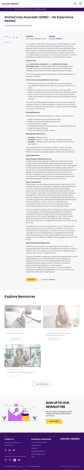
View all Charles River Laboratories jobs (18, 25)
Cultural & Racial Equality (39, 442)
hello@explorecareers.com (13, 442)
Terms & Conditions (10, 466)
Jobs (11, 9)
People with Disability (38, 451)
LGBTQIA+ (34, 448)
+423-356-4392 (9, 445)
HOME (6, 9)
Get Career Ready (14, 342)
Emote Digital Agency (34, 466)
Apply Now (31, 279)
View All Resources (42, 384)
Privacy (19, 466)
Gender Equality (36, 445)
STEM (33, 457)
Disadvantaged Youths (38, 454)
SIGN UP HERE (54, 421)
